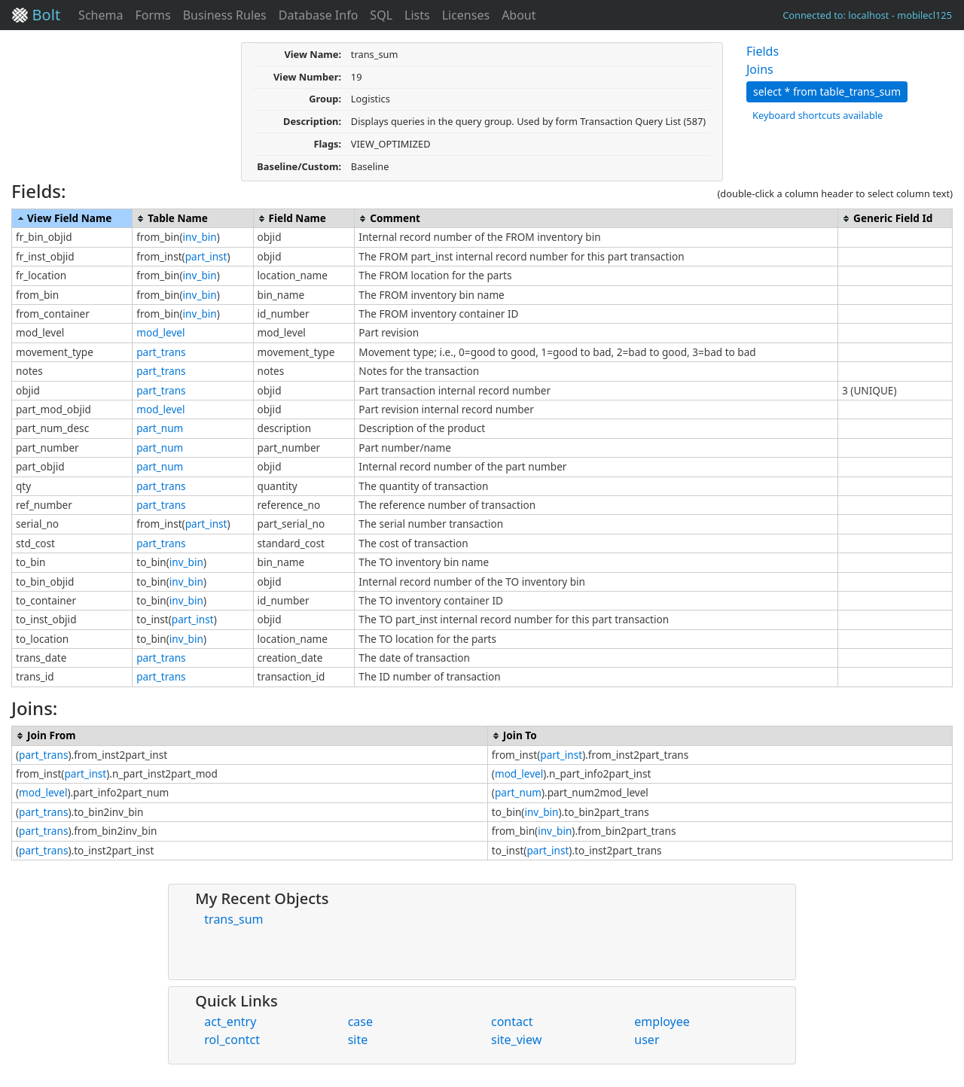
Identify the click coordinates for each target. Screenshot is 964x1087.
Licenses (466, 15)
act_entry (230, 1021)
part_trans (160, 352)
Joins (759, 69)
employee (662, 1021)
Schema (100, 15)
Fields (762, 51)
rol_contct (232, 1039)
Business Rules (225, 15)
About (518, 15)
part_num (159, 428)
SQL (381, 15)
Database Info (318, 15)
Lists (417, 15)
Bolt (36, 15)
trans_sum (233, 919)
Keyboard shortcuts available (817, 115)
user (646, 1039)
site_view (516, 1039)
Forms (152, 15)
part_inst (206, 256)
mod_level (160, 332)
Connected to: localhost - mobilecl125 (867, 15)
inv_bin (200, 237)
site (358, 1039)
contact (511, 1021)
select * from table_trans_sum (827, 91)
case (360, 1021)
